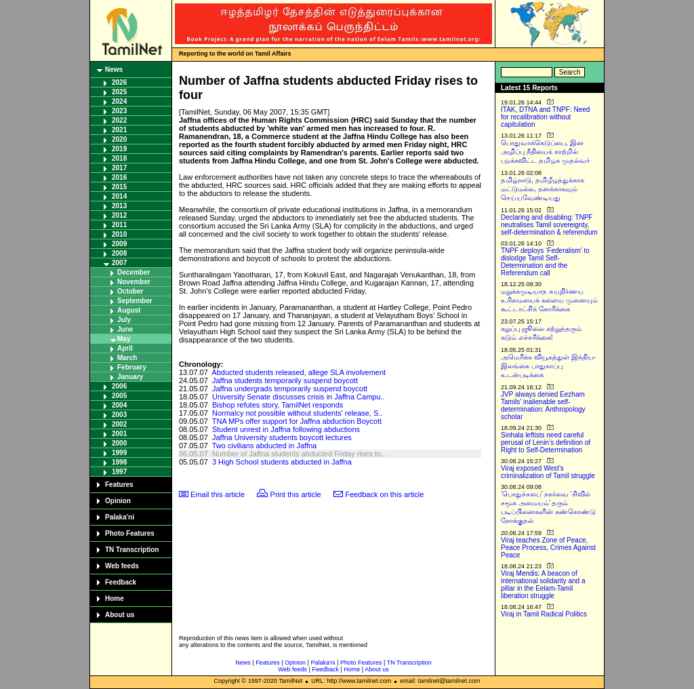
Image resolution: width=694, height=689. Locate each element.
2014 (119, 196)
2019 (119, 149)
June (125, 329)
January (130, 376)
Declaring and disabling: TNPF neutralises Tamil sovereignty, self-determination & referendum (549, 225)
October (130, 291)
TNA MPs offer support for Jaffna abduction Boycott (297, 421)
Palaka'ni (119, 517)
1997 (119, 471)
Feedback (120, 582)
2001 (119, 433)
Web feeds (122, 566)
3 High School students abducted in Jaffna (282, 462)
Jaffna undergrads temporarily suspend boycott (289, 389)
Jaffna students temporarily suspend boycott (285, 380)
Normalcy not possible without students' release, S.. (297, 413)
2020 (119, 139)
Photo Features (130, 533)
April (125, 348)
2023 (119, 111)
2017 (119, 168)
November (133, 282)
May (123, 338)
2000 (119, 443)
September (134, 300)
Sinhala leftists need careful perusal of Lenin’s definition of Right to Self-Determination (545, 442)
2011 (119, 225)
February (131, 367)
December (133, 272)
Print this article (295, 494)
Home (114, 598)
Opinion (118, 501)
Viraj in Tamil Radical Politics (544, 614)
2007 (119, 263)
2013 (119, 206)
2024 (119, 101)
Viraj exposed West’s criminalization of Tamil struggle (548, 472)
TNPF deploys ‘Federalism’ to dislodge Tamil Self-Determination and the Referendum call (545, 262)
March (127, 357)
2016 (119, 177)
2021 (119, 130)
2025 (119, 92)
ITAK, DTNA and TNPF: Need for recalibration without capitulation (545, 117)
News (114, 69)
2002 (119, 424)
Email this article (217, 494)
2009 (119, 244)
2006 (119, 386)
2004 (119, 405)
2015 (119, 187)
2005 (119, 395)
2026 (119, 82)
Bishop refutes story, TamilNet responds (277, 405)
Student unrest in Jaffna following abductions (286, 429)
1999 (119, 452)
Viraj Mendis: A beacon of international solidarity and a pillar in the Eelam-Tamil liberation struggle (543, 584)
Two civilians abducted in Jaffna (264, 445)
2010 (119, 234)
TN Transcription (132, 549)
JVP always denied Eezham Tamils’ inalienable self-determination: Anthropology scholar (543, 405)
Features (119, 484)
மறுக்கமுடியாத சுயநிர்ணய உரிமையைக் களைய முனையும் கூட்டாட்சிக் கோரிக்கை (549, 300)
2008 (119, 253)
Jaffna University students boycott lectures (282, 437)
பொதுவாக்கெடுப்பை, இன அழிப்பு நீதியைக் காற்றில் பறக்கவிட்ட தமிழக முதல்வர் (545, 151)
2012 (119, 215)
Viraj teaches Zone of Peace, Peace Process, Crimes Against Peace (548, 547)
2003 (119, 414)
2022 (119, 120)
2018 (119, 158)
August (128, 310)
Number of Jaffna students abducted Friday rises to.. (298, 454)
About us (119, 614)
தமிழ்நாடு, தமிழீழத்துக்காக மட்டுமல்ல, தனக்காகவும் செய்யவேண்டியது (542, 188)
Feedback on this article (384, 494)
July (124, 319)
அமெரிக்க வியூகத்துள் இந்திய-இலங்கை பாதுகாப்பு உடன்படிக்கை (548, 365)
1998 (119, 462)
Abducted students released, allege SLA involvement (298, 372)
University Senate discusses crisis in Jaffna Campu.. (298, 397)
